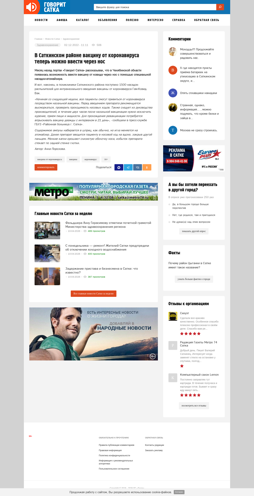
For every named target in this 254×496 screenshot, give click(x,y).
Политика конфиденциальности (114, 455)
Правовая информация (110, 450)
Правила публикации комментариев (116, 445)
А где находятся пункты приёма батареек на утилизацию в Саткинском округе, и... (197, 74)
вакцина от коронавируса (49, 159)
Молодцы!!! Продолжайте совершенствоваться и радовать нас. (197, 54)
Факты (174, 253)
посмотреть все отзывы (194, 405)
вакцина (73, 159)
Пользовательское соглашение (114, 469)
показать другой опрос (194, 231)
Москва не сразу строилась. (199, 130)
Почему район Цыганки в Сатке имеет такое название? (189, 265)
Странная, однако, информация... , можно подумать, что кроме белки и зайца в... (199, 111)
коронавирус (90, 159)
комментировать (46, 167)
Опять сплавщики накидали (198, 93)
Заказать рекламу (154, 450)
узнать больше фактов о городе (194, 279)
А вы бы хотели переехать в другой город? (192, 187)
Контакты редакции (154, 445)
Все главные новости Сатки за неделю (94, 293)
